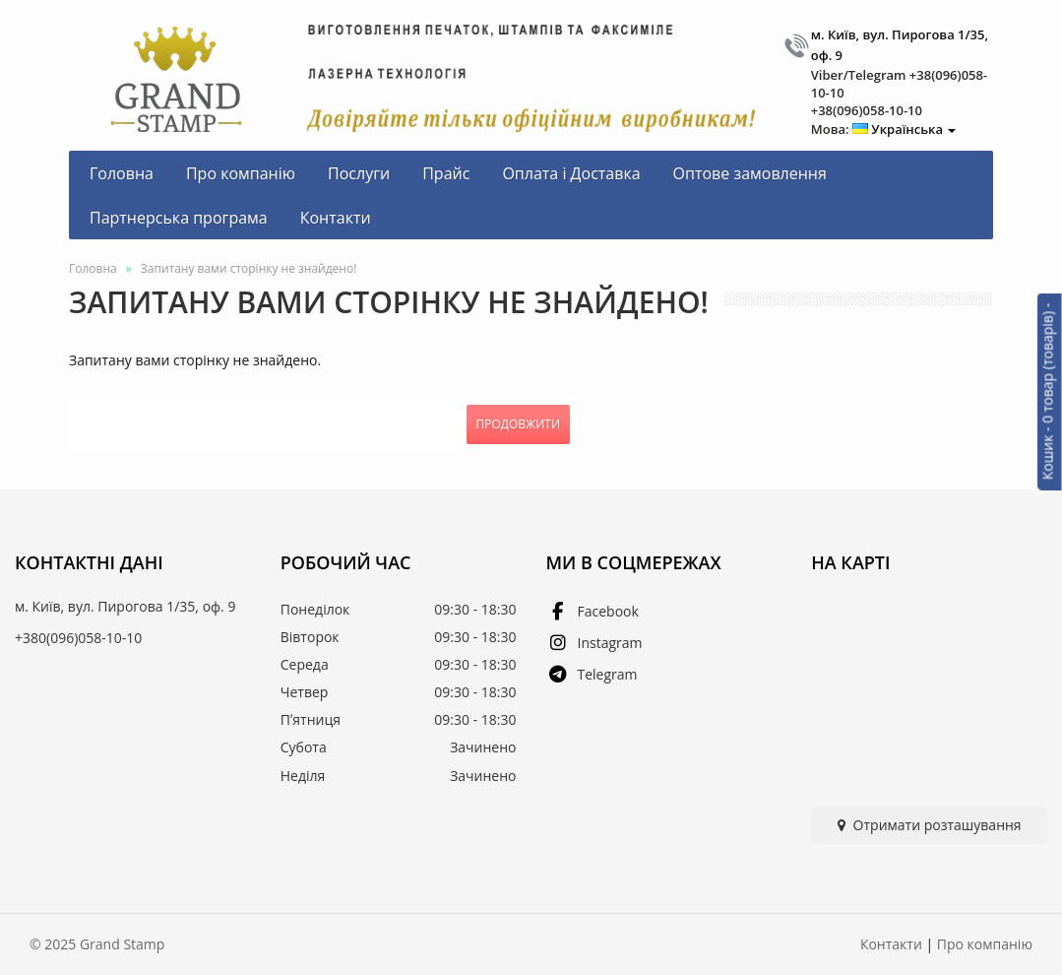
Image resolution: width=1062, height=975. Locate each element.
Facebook (592, 611)
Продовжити (518, 424)
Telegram (592, 674)
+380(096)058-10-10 (78, 637)
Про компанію (984, 944)
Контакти (891, 944)
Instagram (594, 642)
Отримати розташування (930, 824)
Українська (904, 129)
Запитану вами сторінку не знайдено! (249, 268)
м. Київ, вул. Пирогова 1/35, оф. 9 (125, 606)
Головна (93, 268)
